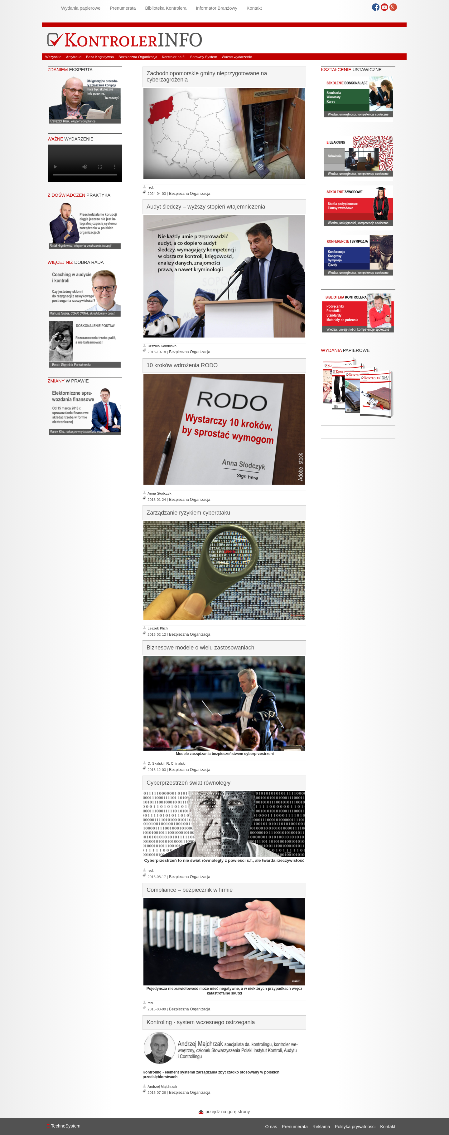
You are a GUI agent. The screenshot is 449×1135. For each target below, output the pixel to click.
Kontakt (254, 8)
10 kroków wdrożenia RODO (182, 365)
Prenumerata (123, 8)
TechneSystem (63, 1125)
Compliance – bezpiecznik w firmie (190, 890)
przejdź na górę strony (224, 1111)
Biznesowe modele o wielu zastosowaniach (200, 647)
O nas (271, 1126)
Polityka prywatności (355, 1126)
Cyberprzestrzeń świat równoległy (188, 783)
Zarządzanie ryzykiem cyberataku (188, 513)
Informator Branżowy (216, 8)
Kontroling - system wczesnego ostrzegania (201, 1022)
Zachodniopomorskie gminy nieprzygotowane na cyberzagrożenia (207, 76)
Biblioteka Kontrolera (165, 8)
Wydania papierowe (80, 8)
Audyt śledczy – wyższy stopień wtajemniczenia (206, 207)
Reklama (321, 1126)
